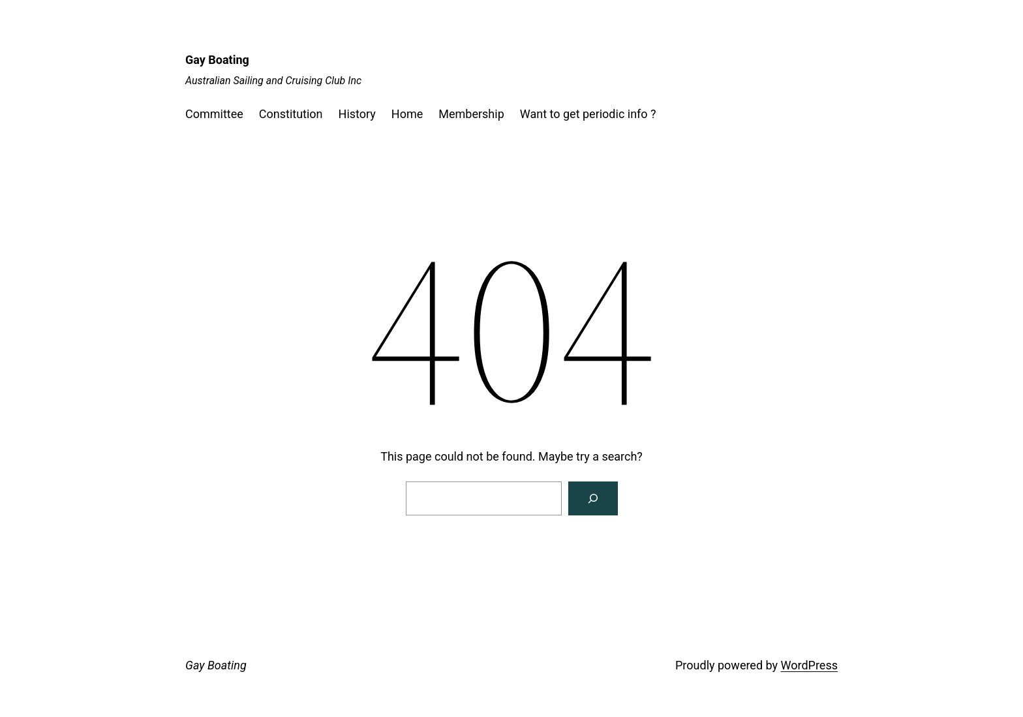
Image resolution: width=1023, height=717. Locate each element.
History (357, 114)
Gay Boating (217, 60)
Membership (471, 114)
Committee (214, 114)
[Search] (593, 498)
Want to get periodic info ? (588, 114)
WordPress (809, 665)
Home (407, 114)
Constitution (291, 114)
